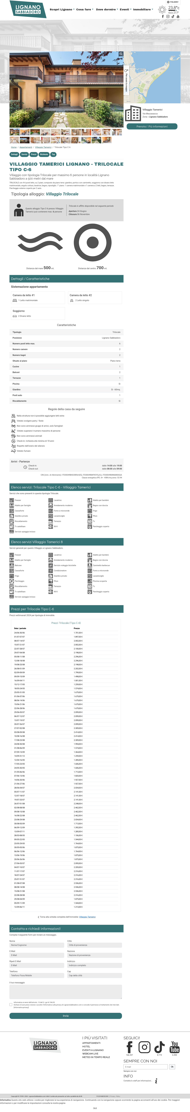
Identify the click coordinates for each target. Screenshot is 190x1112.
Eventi (125, 9)
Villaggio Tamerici (43, 147)
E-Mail (12, 951)
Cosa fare (84, 9)
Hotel (86, 1046)
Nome (12, 941)
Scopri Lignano (61, 9)
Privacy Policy (115, 1096)
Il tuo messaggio (17, 982)
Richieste (44, 154)
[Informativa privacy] (21, 1007)
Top (53, 154)
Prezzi (33, 154)
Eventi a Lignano (93, 1050)
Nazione (71, 951)
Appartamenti (26, 147)
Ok (172, 1067)
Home (14, 147)
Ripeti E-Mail (15, 961)
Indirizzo (71, 961)
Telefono (13, 971)
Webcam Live (90, 1053)
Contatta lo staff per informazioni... (138, 1081)
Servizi (24, 154)
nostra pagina (59, 1103)
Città (69, 941)
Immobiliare (142, 9)
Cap (69, 971)
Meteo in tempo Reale (96, 1057)
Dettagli (14, 154)
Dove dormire (106, 9)
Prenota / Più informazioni (152, 126)
